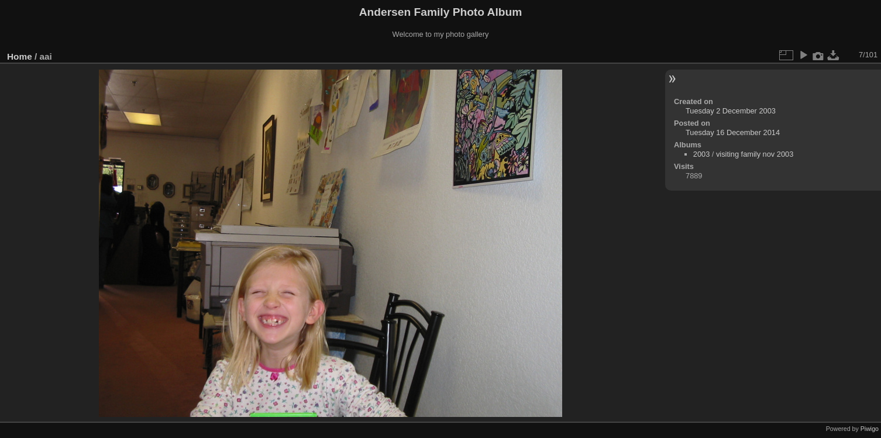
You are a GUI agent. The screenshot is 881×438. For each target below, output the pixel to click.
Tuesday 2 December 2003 (731, 110)
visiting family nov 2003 (754, 154)
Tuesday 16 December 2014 (733, 132)
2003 (701, 154)
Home (19, 56)
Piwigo (870, 428)
